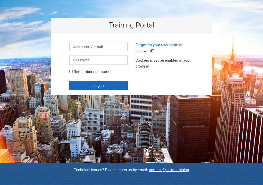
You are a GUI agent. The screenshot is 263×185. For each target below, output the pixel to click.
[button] (150, 66)
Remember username (92, 71)
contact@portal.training (169, 170)
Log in (98, 85)
